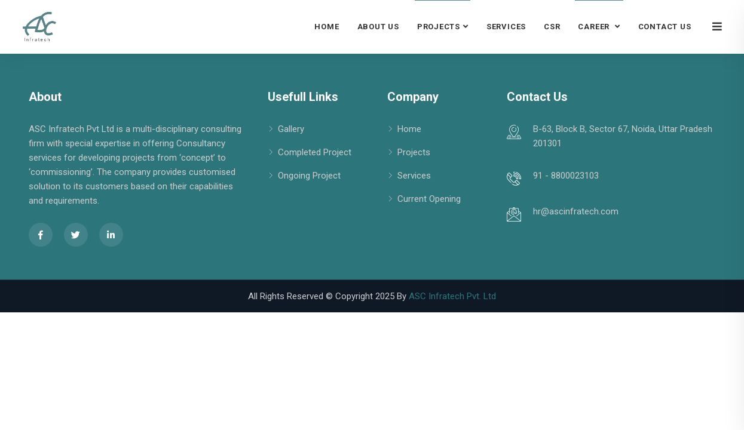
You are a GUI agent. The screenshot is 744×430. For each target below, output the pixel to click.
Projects (438, 26)
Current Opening (429, 199)
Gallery (291, 129)
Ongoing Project (309, 175)
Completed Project (314, 152)
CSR (552, 26)
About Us (378, 26)
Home (326, 26)
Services (506, 26)
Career (594, 26)
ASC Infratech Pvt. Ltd (452, 296)
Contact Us (664, 26)
